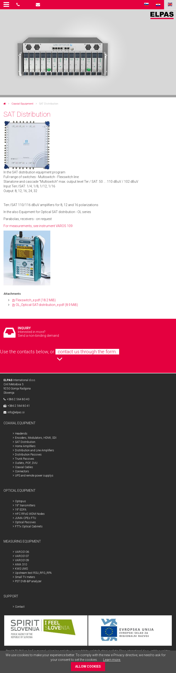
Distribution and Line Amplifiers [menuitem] (34, 450)
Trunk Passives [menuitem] (24, 458)
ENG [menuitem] (170, 4)
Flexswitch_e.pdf (36, 300)
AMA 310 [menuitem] (21, 564)
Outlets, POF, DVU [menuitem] (26, 463)
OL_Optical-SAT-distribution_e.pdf (47, 305)
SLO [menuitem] (146, 4)
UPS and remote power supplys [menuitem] (34, 475)
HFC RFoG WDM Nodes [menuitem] (30, 513)
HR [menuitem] (158, 4)
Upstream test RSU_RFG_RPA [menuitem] (33, 573)
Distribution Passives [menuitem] (28, 454)
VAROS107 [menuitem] (22, 556)
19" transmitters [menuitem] (25, 505)
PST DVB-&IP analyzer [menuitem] (28, 581)
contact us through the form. (87, 351)
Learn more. (112, 660)
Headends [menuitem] (21, 433)
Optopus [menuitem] (20, 501)
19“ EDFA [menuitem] (20, 509)
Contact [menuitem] (20, 606)
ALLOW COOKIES (88, 666)
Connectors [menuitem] (22, 471)
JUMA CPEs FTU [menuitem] (25, 518)
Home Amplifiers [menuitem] (25, 446)
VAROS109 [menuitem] (22, 560)
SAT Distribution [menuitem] (25, 442)
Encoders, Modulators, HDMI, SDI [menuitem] (35, 437)
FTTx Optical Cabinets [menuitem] (29, 526)
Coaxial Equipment (22, 103)
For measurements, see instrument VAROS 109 (38, 226)
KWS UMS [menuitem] (21, 568)
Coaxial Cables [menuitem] (24, 467)
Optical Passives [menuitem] (25, 522)
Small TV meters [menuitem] (25, 577)
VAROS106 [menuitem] (22, 552)
